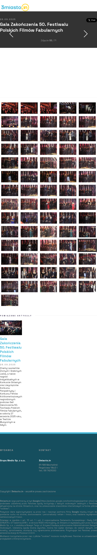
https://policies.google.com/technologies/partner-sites (67, 501)
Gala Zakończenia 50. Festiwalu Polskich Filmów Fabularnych (11, 350)
